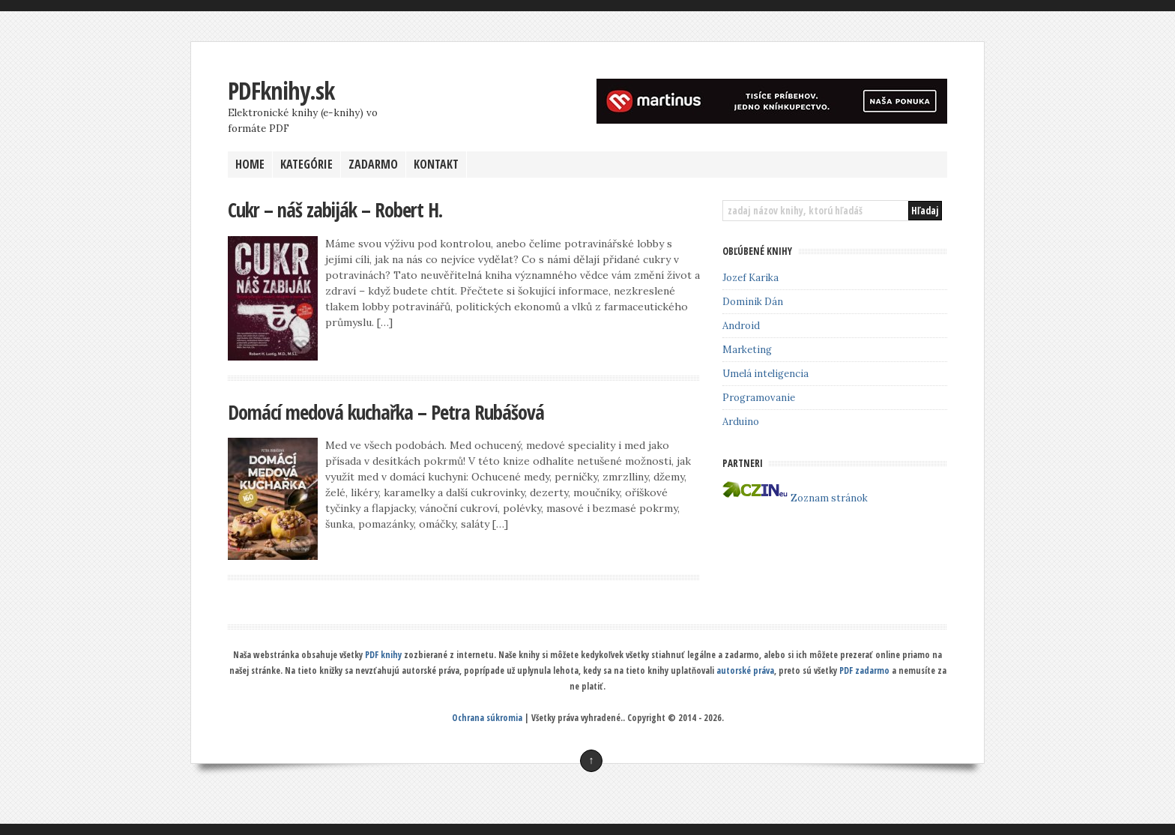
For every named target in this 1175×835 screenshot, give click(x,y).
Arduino (740, 421)
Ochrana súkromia (487, 717)
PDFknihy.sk (281, 90)
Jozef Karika (750, 277)
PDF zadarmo (864, 670)
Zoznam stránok (829, 498)
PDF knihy (383, 654)
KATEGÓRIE (306, 164)
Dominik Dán (752, 301)
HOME (250, 164)
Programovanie (758, 397)
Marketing (747, 349)
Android (741, 325)
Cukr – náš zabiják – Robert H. (335, 209)
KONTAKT (436, 164)
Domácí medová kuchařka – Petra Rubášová (386, 412)
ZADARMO (373, 164)
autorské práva (745, 670)
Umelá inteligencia (765, 373)
